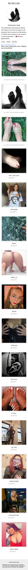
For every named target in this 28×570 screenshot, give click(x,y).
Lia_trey (14, 447)
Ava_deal (14, 379)
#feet (3, 41)
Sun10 (14, 243)
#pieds (8, 41)
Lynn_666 (14, 345)
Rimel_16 (14, 277)
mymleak (14, 3)
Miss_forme (14, 549)
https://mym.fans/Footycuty (8, 44)
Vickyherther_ (14, 515)
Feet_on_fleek (14, 175)
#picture (14, 41)
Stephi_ (14, 413)
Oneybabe (14, 209)
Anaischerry (14, 481)
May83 (14, 311)
